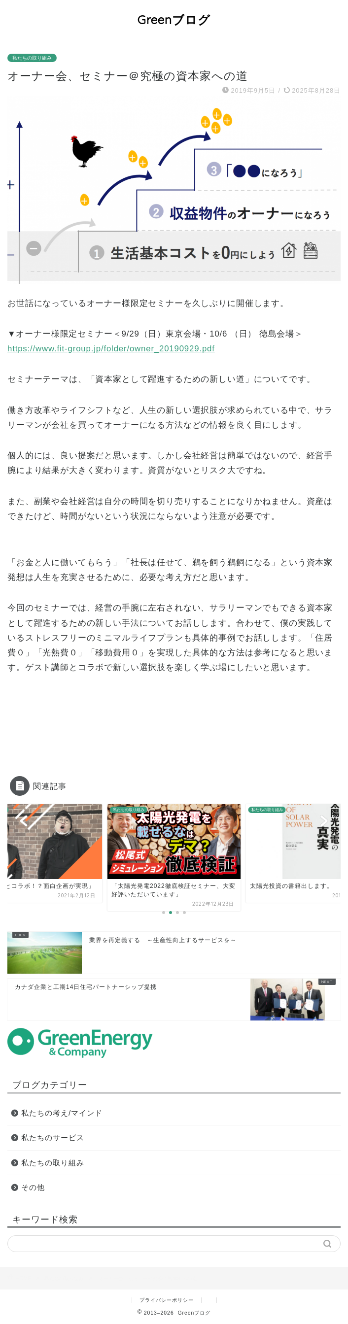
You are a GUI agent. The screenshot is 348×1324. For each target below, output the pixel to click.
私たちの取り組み (32, 58)
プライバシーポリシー (166, 1300)
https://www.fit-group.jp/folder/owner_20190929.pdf (111, 348)
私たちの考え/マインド (62, 1113)
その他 (33, 1187)
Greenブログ (174, 19)
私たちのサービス (52, 1137)
